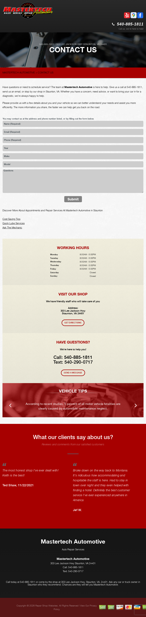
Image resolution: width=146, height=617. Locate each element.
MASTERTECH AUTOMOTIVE (18, 72)
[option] (73, 400)
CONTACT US (45, 72)
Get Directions (72, 323)
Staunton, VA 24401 (95, 44)
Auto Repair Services (73, 549)
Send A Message (73, 373)
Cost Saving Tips (11, 218)
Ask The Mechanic (12, 227)
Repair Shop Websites (46, 605)
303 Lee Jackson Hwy (69, 44)
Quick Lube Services (13, 223)
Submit (73, 199)
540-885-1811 (130, 24)
